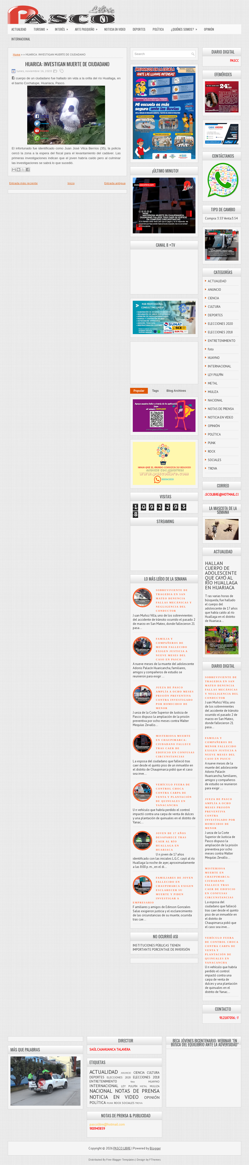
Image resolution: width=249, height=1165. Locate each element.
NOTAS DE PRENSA (221, 409)
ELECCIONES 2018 (220, 332)
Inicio (71, 183)
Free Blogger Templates (120, 1159)
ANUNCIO (214, 290)
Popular (138, 390)
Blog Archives (176, 390)
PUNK (212, 443)
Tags (155, 390)
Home (16, 54)
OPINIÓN (209, 29)
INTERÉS (63, 28)
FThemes (154, 1159)
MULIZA (213, 392)
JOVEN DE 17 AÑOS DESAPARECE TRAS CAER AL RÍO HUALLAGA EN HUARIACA (171, 841)
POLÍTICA (158, 29)
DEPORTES (139, 29)
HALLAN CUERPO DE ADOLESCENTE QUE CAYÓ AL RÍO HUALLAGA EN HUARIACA (221, 575)
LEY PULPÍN (215, 375)
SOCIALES (214, 460)
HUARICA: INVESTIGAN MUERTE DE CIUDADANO (67, 64)
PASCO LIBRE (122, 1148)
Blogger (155, 1148)
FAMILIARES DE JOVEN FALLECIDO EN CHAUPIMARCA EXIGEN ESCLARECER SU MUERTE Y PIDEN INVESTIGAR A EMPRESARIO (163, 890)
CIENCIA (213, 298)
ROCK (211, 451)
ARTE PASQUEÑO (88, 28)
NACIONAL (215, 400)
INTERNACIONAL (20, 38)
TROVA (212, 468)
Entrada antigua (114, 183)
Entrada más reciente (23, 183)
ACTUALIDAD (18, 29)
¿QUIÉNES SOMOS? (185, 28)
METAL (212, 383)
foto (211, 349)
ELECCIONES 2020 (220, 324)
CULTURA (214, 307)
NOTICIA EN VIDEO (114, 29)
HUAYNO (214, 358)
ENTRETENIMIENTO (221, 341)
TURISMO (42, 28)
